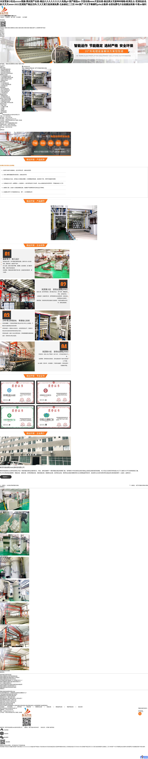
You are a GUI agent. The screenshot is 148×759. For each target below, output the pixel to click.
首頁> (23, 68)
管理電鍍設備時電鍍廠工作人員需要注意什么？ (11, 680)
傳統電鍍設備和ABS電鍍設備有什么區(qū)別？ (11, 698)
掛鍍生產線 (25, 705)
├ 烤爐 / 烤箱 (3, 105)
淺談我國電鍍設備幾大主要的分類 (8, 699)
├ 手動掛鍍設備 (4, 92)
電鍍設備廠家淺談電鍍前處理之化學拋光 (9, 677)
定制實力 (2, 32)
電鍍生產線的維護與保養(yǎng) (7, 691)
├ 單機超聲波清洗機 (5, 101)
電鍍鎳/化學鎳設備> (30, 68)
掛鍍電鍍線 (2, 87)
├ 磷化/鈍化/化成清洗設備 (6, 73)
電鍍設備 (8, 63)
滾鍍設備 (48, 706)
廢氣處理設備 (3, 94)
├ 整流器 (2, 109)
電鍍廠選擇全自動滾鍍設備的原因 (8, 695)
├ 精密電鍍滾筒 (4, 85)
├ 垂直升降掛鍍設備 (5, 90)
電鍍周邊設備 (3, 104)
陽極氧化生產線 (14, 63)
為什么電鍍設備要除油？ (6, 683)
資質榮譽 (37, 705)
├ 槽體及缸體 (3, 110)
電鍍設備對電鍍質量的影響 (6, 704)
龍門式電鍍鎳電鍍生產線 (41, 68)
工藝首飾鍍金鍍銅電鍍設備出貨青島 (8, 694)
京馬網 (47, 727)
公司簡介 (2, 29)
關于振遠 (41, 705)
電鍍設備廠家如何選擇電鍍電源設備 (8, 676)
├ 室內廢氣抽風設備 (5, 97)
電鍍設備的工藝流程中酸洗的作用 (8, 701)
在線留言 (7, 121)
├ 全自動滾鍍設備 (4, 83)
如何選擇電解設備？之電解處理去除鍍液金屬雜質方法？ (13, 692)
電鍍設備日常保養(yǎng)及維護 (7, 702)
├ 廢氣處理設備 (4, 95)
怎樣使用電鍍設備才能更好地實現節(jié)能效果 (11, 684)
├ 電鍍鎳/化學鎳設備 (5, 70)
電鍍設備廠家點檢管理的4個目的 (8, 678)
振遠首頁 (2, 705)
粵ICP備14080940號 (33, 727)
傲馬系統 (19, 706)
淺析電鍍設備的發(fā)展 (5, 674)
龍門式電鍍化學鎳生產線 (142, 485)
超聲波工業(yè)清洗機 (5, 98)
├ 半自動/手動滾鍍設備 (5, 84)
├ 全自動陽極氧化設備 (5, 76)
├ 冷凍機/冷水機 (4, 106)
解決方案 (2, 34)
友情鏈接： (3, 706)
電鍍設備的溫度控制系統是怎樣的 (8, 687)
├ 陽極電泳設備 (4, 80)
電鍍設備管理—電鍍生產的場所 (7, 697)
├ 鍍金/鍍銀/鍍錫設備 (5, 72)
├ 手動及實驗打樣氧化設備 (6, 77)
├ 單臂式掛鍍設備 (4, 91)
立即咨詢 (2, 121)
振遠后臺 (80, 706)
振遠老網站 (10, 706)
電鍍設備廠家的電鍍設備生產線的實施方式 (10, 681)
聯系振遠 (45, 705)
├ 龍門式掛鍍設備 (4, 88)
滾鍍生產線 (2, 81)
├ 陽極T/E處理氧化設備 (5, 79)
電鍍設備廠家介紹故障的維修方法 (8, 685)
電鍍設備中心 (31, 705)
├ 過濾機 (2, 108)
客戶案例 (2, 33)
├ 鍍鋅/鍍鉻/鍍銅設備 (5, 69)
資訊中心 (2, 30)
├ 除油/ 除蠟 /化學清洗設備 (6, 102)
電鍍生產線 (21, 63)
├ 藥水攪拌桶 (3, 112)
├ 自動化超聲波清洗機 (5, 99)
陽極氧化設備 (38, 706)
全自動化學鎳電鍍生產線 (13, 485)
